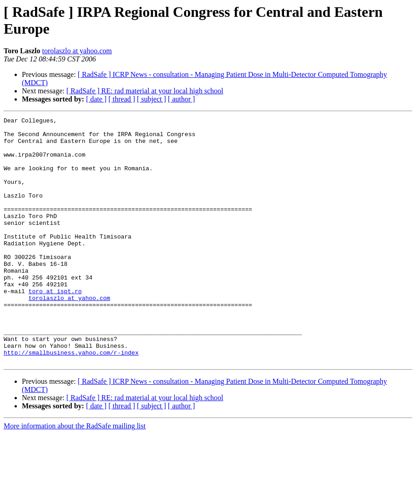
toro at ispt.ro (55, 326)
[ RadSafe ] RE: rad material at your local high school (144, 91)
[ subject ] (151, 99)
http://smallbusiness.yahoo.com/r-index (71, 400)
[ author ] (181, 99)
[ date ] (96, 99)
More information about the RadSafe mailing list (75, 475)
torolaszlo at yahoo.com (77, 51)
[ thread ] (121, 99)
